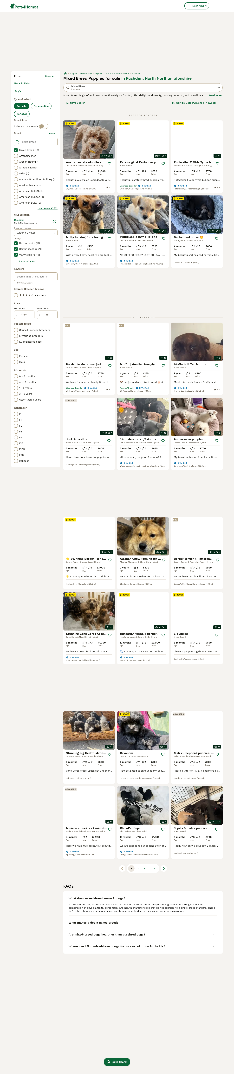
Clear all (50, 76)
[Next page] (164, 868)
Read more (215, 95)
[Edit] (54, 221)
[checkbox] (16, 150)
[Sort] (196, 103)
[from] (24, 315)
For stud (22, 113)
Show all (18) (27, 261)
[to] (47, 315)
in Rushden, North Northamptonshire (156, 78)
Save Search (75, 102)
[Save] (109, 163)
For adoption (41, 106)
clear (52, 133)
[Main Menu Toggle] (3, 6)
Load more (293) (48, 208)
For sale (21, 106)
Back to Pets (22, 83)
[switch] (43, 126)
